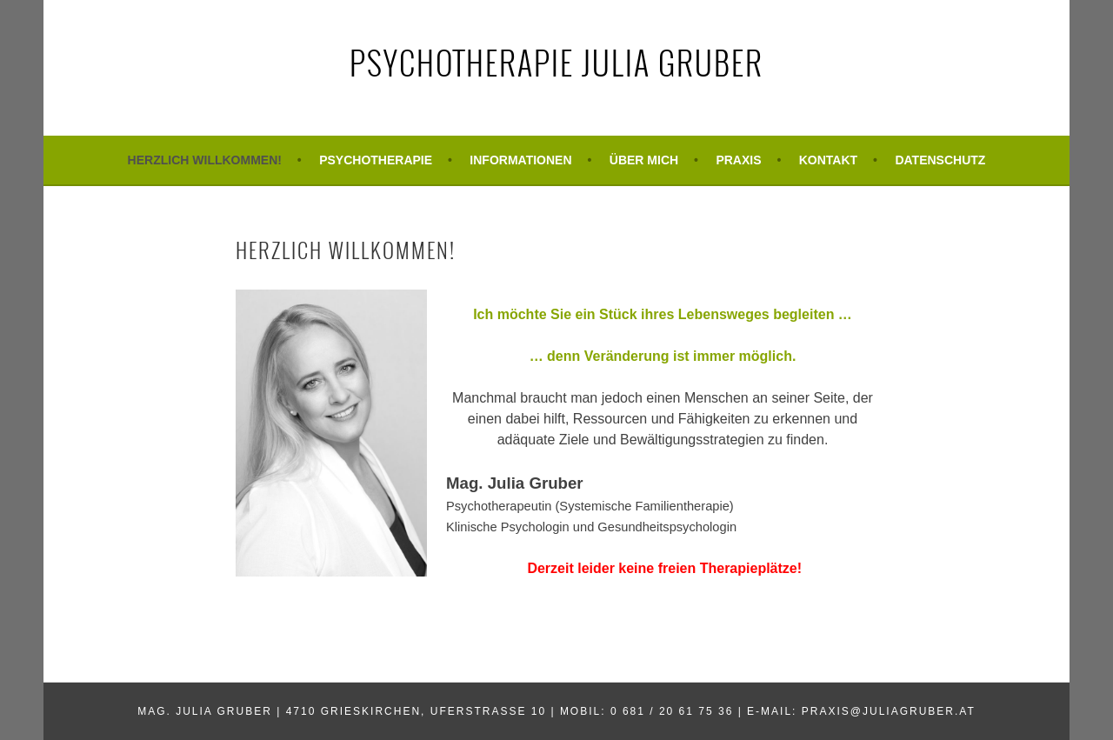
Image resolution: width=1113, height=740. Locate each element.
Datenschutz (940, 160)
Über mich (644, 160)
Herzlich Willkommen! (205, 160)
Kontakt (828, 160)
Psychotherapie (375, 160)
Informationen (520, 160)
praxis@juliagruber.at (889, 711)
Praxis (738, 160)
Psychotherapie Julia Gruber (556, 62)
